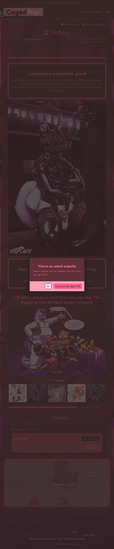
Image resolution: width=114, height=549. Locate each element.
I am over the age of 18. (68, 286)
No (48, 286)
